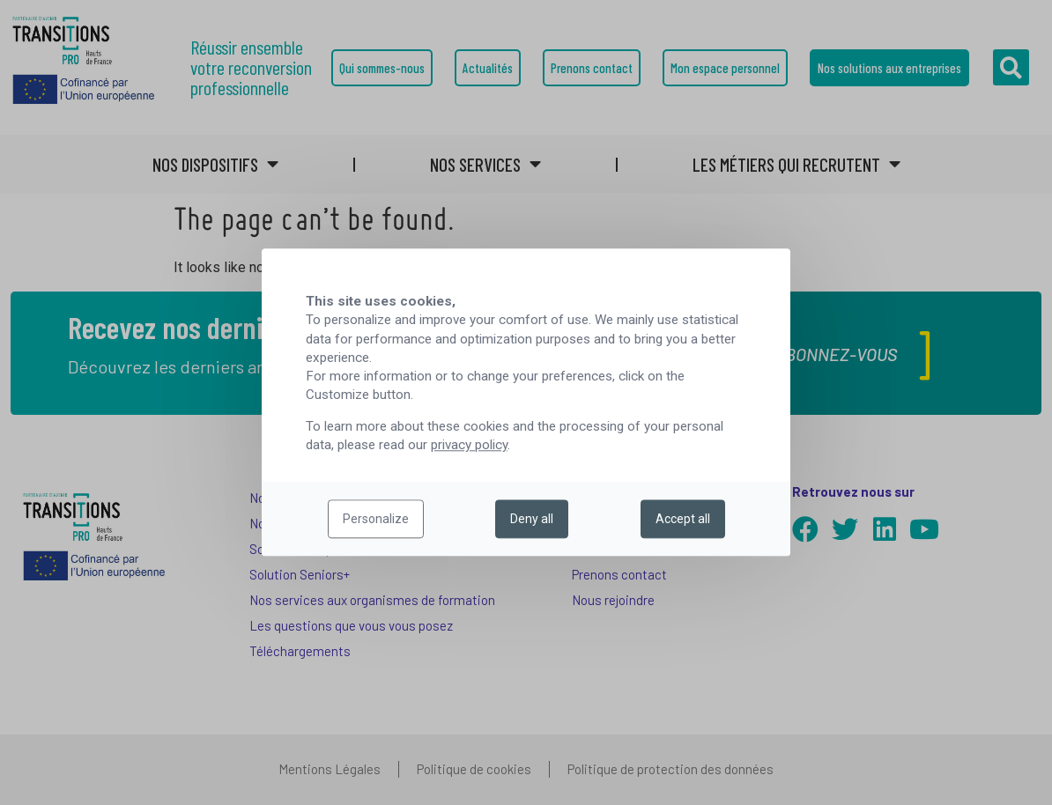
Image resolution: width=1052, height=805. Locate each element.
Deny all (531, 520)
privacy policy (469, 446)
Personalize (376, 520)
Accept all (683, 520)
